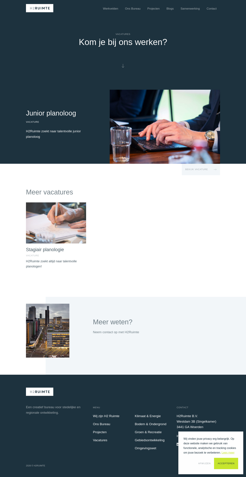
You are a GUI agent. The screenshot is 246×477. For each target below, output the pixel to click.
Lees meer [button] (228, 452)
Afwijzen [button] (204, 463)
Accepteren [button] (226, 463)
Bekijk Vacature (196, 169)
